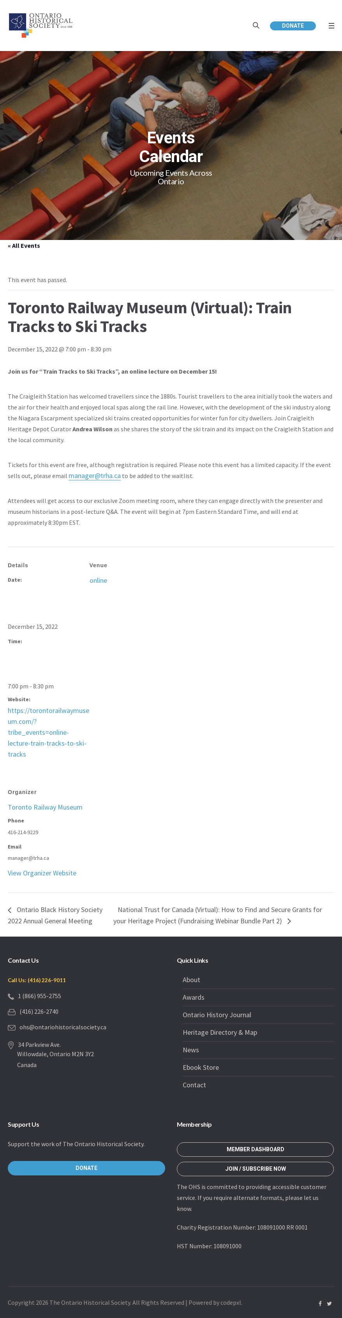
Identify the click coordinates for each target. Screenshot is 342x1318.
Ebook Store (201, 1067)
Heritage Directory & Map (220, 1032)
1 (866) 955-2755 (39, 996)
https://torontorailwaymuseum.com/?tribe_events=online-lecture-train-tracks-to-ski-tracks (48, 732)
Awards (193, 997)
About (191, 979)
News (191, 1049)
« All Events (24, 245)
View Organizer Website (42, 872)
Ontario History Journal (217, 1014)
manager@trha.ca (95, 475)
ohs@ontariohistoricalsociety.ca (62, 1027)
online (98, 580)
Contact (194, 1084)
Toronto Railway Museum (45, 807)
